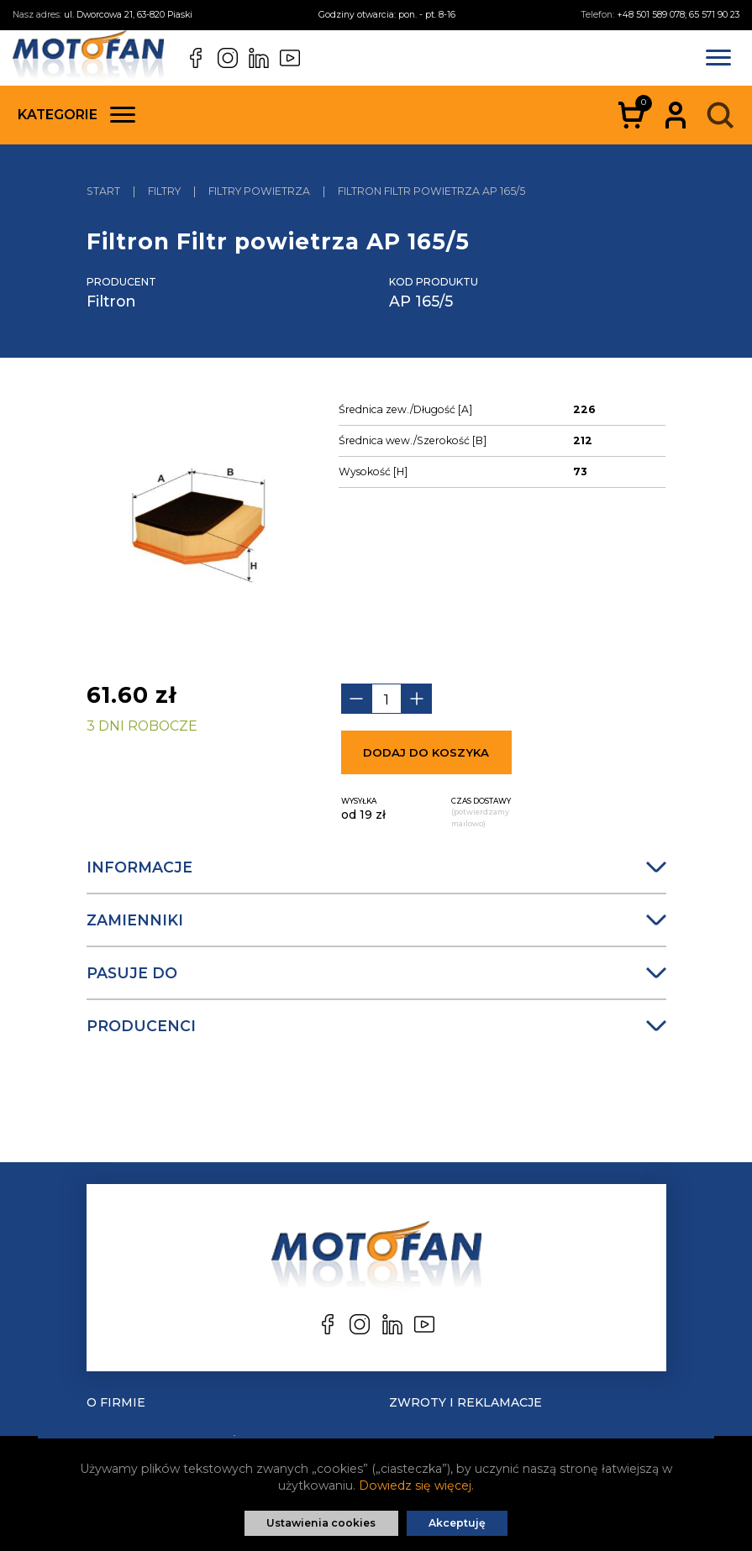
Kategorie (76, 115)
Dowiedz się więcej (415, 1485)
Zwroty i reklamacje (465, 1402)
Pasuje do (376, 973)
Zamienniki (376, 920)
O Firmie (116, 1402)
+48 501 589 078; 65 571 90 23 (678, 14)
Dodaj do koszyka (426, 752)
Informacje (376, 867)
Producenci (376, 1026)
